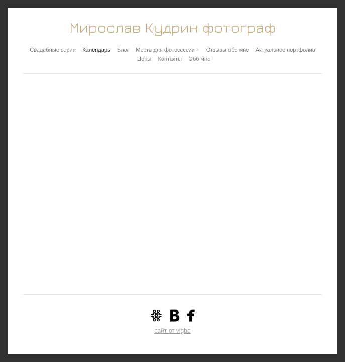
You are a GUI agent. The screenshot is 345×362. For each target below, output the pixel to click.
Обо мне (199, 59)
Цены (144, 59)
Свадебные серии (53, 50)
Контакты (170, 59)
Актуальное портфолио (285, 50)
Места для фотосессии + (167, 50)
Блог (123, 50)
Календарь (96, 50)
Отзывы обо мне (227, 50)
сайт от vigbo (172, 330)
